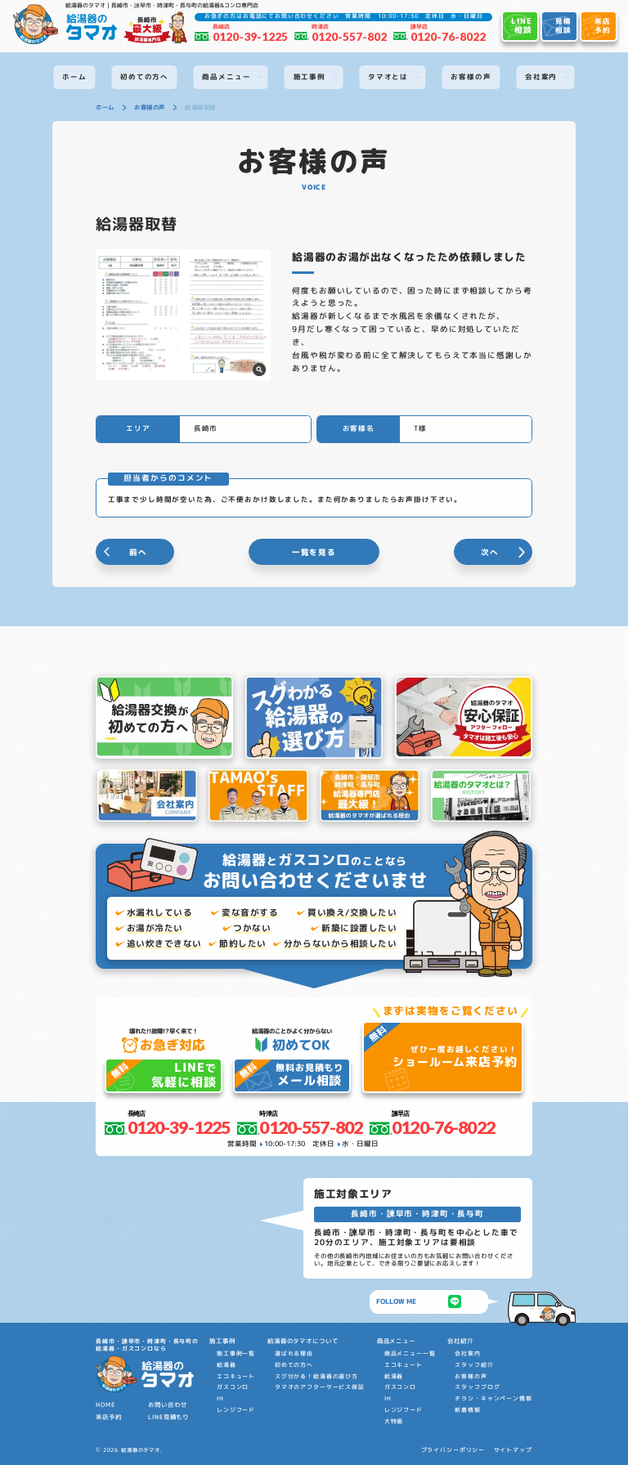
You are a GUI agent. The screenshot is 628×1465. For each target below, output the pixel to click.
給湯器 (226, 1365)
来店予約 (108, 1417)
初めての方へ (294, 1365)
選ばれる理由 (294, 1353)
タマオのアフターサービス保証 (320, 1387)
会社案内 (467, 1353)
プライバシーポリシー (453, 1451)
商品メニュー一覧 (410, 1353)
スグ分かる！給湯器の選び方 (316, 1376)
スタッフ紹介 (474, 1365)
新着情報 (467, 1409)
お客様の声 (471, 1376)
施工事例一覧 (236, 1353)
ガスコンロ (233, 1387)
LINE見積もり (168, 1417)
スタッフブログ (477, 1387)
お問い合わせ (167, 1404)
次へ (490, 552)
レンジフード (236, 1409)
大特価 (394, 1421)
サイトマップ (513, 1451)
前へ (138, 552)
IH (220, 1398)
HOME (105, 1404)
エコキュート (236, 1376)
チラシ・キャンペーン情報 (493, 1398)
